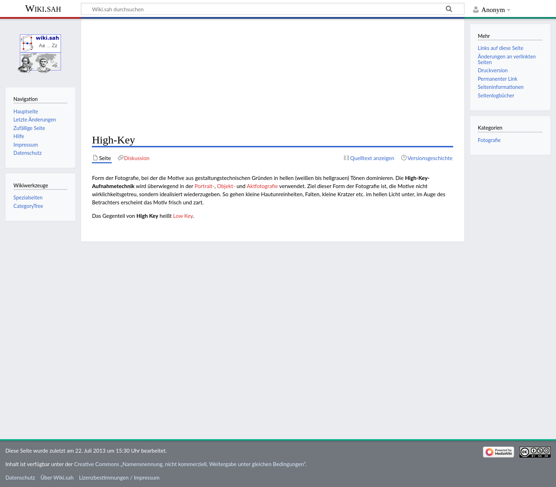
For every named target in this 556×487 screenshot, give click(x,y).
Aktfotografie (262, 186)
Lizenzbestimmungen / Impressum (119, 477)
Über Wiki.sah (56, 477)
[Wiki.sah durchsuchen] (272, 9)
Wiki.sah (43, 8)
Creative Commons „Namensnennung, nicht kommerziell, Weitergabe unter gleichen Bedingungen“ (189, 464)
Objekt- (226, 186)
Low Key (183, 216)
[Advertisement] (272, 76)
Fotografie (489, 140)
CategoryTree (28, 206)
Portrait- (205, 186)
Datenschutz (20, 477)
